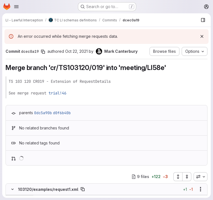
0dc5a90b (43, 112)
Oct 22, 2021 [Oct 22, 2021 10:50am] (76, 51)
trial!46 (57, 93)
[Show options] (200, 189)
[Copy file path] (82, 189)
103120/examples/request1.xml (48, 189)
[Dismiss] (202, 36)
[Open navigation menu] (16, 6)
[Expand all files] (177, 176)
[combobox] (200, 176)
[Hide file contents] (12, 189)
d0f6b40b (62, 112)
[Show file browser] (203, 20)
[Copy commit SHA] (43, 51)
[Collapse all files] (186, 176)
